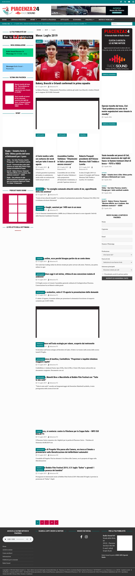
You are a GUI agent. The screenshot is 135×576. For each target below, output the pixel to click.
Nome (104, 222)
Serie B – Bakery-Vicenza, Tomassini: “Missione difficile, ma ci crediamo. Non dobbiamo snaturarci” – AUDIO (18, 173)
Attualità (64, 20)
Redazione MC (54, 455)
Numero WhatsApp (108, 244)
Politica (89, 20)
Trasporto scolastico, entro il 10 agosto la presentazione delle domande (68, 292)
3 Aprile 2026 (108, 117)
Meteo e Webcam (105, 20)
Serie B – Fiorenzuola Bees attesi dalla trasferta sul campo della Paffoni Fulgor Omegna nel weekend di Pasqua (18, 166)
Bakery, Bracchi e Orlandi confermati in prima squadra (63, 83)
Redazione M (53, 261)
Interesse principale (108, 266)
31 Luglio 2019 (42, 87)
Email (104, 237)
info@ (111, 548)
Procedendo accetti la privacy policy (116, 274)
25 (52, 522)
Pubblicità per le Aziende (10, 560)
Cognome (105, 229)
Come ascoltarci (7, 553)
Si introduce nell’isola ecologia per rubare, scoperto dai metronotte (66, 343)
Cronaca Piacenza (18, 20)
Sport (32, 20)
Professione (105, 251)
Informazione (7, 556)
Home (4, 20)
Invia (25, 54)
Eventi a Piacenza (48, 20)
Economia (77, 20)
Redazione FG (54, 87)
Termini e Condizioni (26, 574)
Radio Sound (6, 2)
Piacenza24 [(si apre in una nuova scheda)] (10, 69)
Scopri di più (107, 551)
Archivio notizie (7, 550)
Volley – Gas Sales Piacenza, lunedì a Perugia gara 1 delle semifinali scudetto (115, 189)
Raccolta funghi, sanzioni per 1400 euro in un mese (59, 207)
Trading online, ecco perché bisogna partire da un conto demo (64, 258)
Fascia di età (106, 259)
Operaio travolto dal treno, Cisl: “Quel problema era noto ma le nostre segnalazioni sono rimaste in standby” (22, 88)
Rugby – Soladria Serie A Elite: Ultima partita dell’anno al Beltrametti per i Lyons (17, 154)
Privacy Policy (16, 574)
